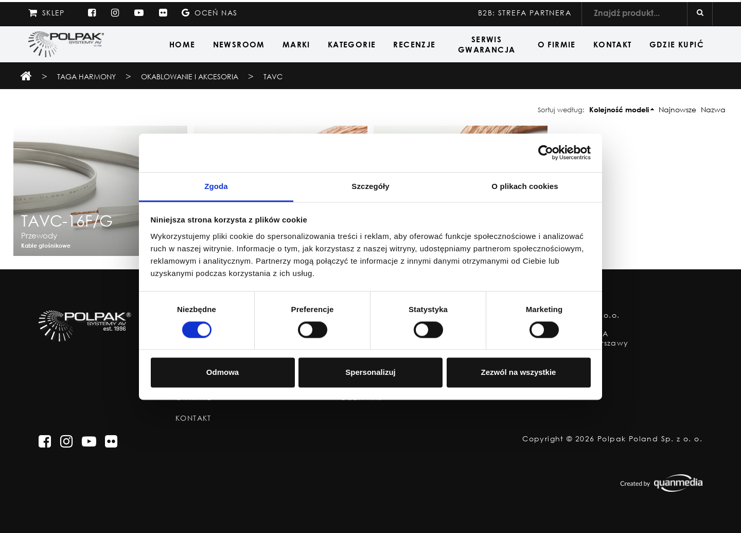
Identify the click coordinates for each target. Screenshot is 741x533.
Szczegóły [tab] (370, 186)
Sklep (46, 13)
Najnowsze (677, 109)
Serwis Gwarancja (487, 44)
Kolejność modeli (619, 109)
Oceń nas (209, 13)
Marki (296, 44)
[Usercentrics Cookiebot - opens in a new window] (546, 152)
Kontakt (612, 44)
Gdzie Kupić (676, 44)
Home (182, 44)
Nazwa (713, 109)
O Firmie (557, 44)
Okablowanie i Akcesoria (190, 76)
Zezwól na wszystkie (518, 372)
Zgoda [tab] (216, 186)
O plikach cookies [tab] (524, 186)
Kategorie (352, 44)
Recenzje (414, 44)
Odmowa (222, 372)
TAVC (273, 76)
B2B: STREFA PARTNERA (524, 13)
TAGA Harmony (86, 76)
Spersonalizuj (370, 372)
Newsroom (239, 44)
